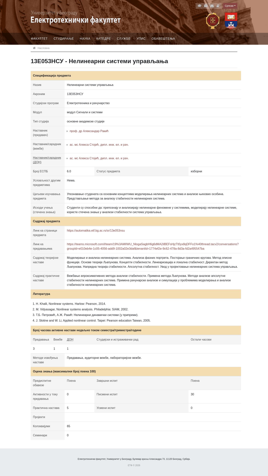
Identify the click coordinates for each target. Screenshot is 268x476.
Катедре (103, 38)
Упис (141, 38)
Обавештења (163, 38)
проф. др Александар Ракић (89, 131)
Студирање (64, 38)
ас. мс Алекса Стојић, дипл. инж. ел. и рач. (99, 144)
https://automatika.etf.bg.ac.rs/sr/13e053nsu (96, 230)
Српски (229, 5)
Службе (124, 38)
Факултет (39, 38)
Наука (85, 38)
